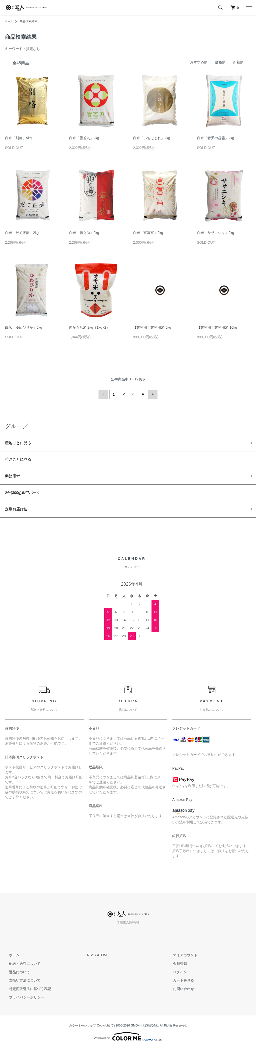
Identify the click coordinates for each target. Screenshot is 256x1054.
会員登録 (176, 969)
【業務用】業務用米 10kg (217, 327)
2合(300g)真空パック (26, 496)
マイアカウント (181, 961)
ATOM (102, 961)
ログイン (176, 978)
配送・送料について (20, 969)
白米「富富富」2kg (148, 233)
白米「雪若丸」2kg (84, 138)
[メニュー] (248, 7)
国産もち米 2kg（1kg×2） (89, 327)
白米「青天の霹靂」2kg (215, 138)
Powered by (128, 1042)
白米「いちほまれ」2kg (151, 138)
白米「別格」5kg (18, 138)
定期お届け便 (18, 514)
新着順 (238, 62)
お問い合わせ (179, 995)
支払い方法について (20, 986)
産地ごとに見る (20, 442)
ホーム (9, 21)
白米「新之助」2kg (84, 233)
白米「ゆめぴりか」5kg (23, 327)
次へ (152, 394)
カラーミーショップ (82, 1031)
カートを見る (179, 986)
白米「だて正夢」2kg (22, 233)
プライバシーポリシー (22, 1003)
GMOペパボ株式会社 (145, 1031)
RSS (90, 961)
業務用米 (14, 478)
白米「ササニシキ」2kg (215, 233)
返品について (15, 978)
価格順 (220, 62)
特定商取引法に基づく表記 (26, 995)
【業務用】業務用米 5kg (152, 327)
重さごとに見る (20, 460)
